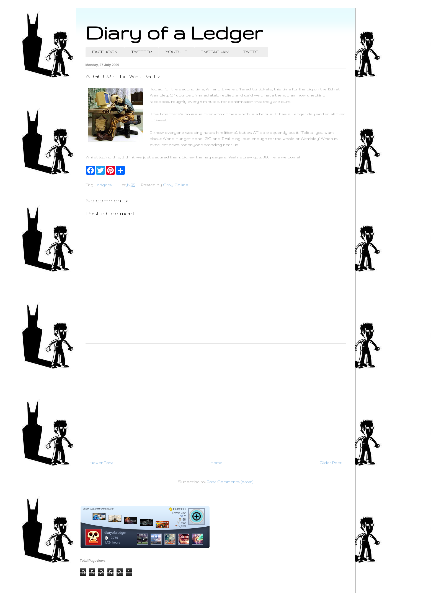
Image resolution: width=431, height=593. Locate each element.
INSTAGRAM (215, 51)
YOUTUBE (176, 51)
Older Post (330, 462)
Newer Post (101, 462)
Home (216, 462)
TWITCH (252, 51)
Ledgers (103, 184)
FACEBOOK (104, 51)
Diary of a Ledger (174, 32)
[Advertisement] (216, 399)
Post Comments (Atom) (230, 481)
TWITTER (141, 51)
